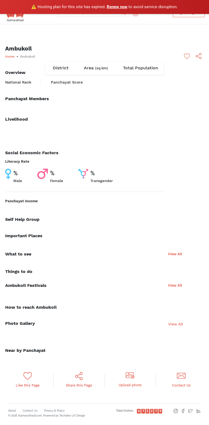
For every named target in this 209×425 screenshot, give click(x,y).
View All (175, 254)
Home (9, 56)
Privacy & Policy (54, 410)
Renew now (117, 6)
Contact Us (30, 410)
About (12, 410)
